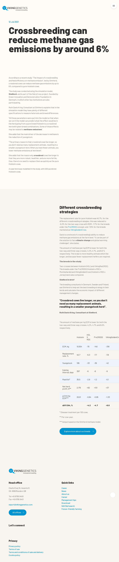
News (64, 491)
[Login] (106, 8)
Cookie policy (14, 555)
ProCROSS (72, 227)
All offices (18, 512)
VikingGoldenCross (78, 230)
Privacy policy (14, 546)
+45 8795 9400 (18, 496)
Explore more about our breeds (78, 431)
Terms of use (14, 549)
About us (65, 494)
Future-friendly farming (72, 509)
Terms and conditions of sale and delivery (26, 552)
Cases (64, 488)
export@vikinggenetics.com (21, 505)
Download (66, 503)
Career (64, 497)
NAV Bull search (68, 506)
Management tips (69, 500)
